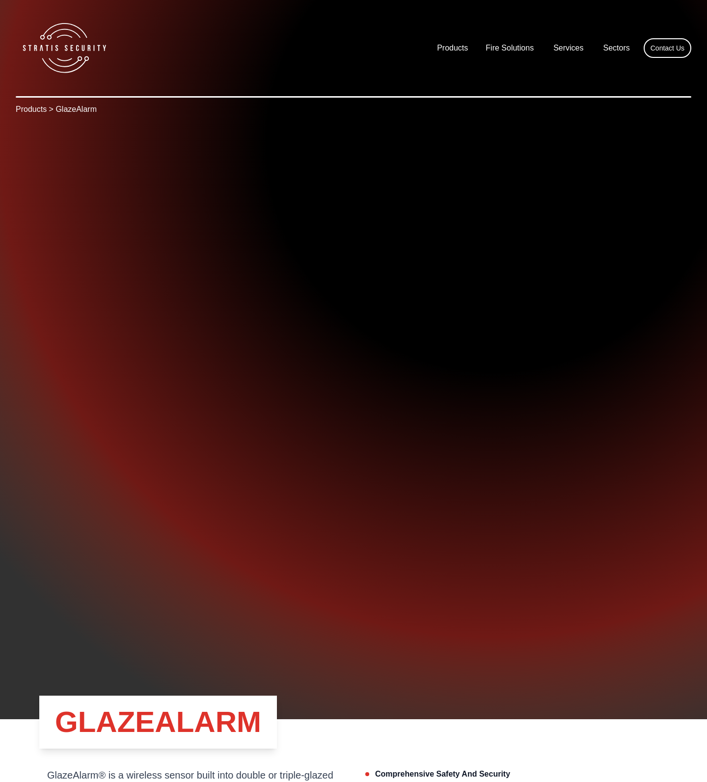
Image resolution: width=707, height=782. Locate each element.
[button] (452, 48)
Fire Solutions (510, 48)
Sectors (616, 48)
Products (452, 48)
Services (568, 48)
